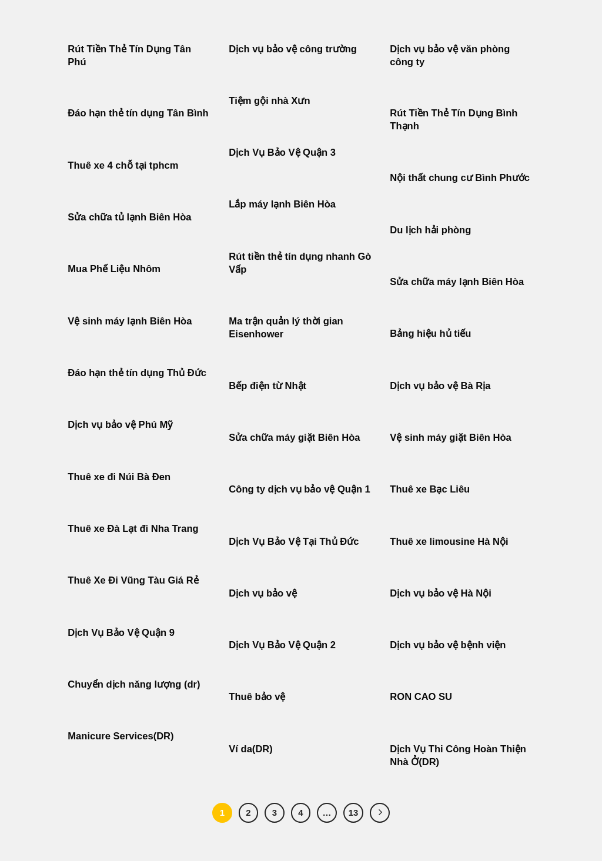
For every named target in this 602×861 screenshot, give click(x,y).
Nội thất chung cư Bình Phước (460, 177)
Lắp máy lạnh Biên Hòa (282, 204)
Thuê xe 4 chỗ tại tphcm (123, 165)
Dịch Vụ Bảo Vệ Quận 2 (282, 645)
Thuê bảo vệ (257, 696)
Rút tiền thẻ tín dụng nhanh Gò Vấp (300, 263)
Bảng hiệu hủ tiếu (430, 333)
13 (354, 813)
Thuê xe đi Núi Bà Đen (119, 477)
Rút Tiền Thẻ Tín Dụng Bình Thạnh (453, 120)
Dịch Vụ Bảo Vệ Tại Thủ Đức (294, 541)
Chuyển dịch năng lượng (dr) (134, 684)
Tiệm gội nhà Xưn (269, 100)
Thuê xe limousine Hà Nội (449, 541)
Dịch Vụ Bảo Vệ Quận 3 (282, 152)
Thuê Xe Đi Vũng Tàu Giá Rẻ (133, 580)
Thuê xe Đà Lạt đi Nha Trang (133, 528)
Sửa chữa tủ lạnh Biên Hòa (129, 217)
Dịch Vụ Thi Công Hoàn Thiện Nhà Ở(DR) (458, 755)
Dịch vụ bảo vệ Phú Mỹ (120, 424)
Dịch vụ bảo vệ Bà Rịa (440, 385)
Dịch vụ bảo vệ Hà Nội (440, 593)
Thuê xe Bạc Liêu (430, 489)
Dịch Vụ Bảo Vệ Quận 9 (121, 632)
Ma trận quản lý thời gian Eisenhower (286, 328)
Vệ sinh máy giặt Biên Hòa (452, 437)
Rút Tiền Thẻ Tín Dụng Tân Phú (129, 55)
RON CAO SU (421, 696)
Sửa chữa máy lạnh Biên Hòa (457, 281)
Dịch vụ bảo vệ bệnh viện (448, 645)
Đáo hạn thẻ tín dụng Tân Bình (138, 113)
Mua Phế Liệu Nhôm (114, 268)
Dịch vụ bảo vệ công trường (293, 49)
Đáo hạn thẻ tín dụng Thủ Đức (137, 372)
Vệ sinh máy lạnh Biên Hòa (130, 321)
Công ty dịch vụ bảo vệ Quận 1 (299, 489)
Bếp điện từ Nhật (267, 385)
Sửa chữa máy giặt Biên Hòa (296, 437)
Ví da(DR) (250, 749)
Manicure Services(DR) (120, 736)
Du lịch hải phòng (430, 230)
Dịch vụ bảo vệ (263, 593)
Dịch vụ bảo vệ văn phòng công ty (450, 55)
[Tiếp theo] (380, 813)
